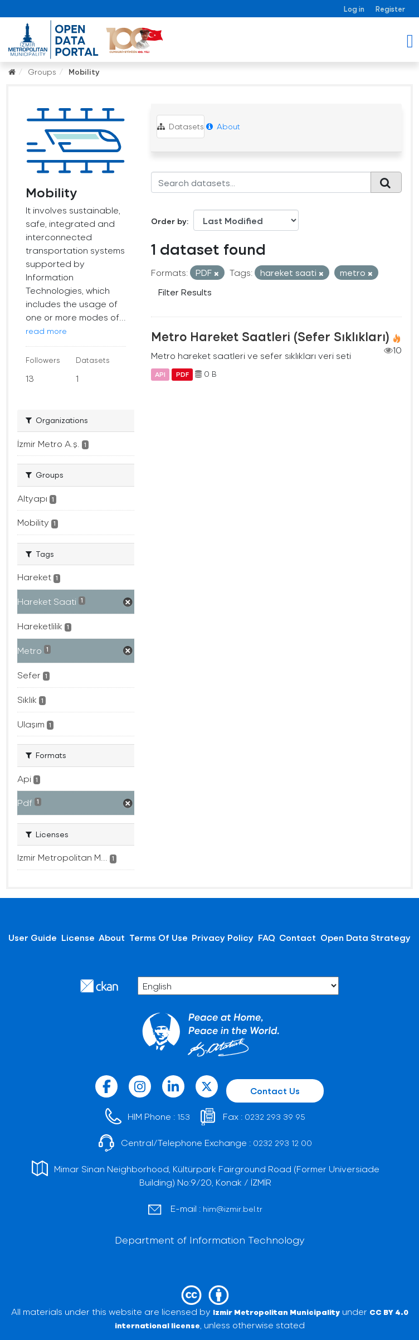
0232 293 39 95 (275, 1116)
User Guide (32, 937)
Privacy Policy (223, 937)
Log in (354, 8)
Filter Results (185, 292)
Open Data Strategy (365, 937)
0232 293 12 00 (282, 1143)
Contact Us (275, 1090)
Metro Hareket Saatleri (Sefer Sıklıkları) (270, 336)
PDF (182, 374)
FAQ (266, 937)
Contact (297, 937)
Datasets (180, 126)
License (78, 937)
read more (46, 331)
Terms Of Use (158, 937)
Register (390, 8)
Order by (169, 221)
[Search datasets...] (261, 182)
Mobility (84, 71)
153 (183, 1116)
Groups (42, 71)
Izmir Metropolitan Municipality (276, 1312)
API (160, 374)
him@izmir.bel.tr (232, 1208)
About (223, 126)
